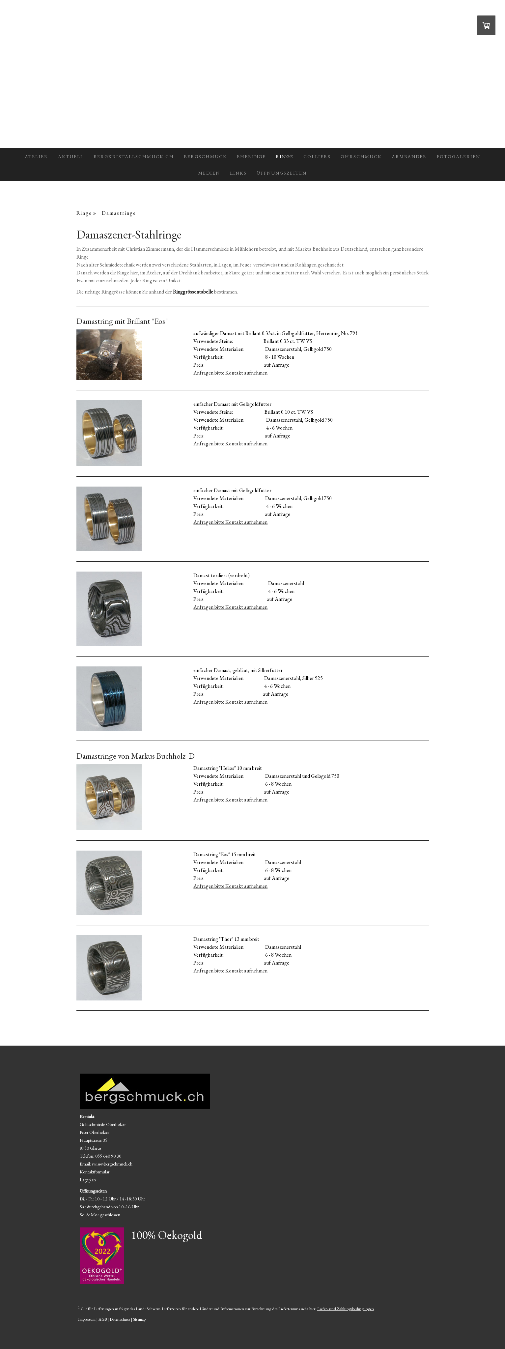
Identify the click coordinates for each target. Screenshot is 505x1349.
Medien (209, 173)
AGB (102, 1319)
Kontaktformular (94, 1172)
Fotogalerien (458, 156)
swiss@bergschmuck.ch (112, 1164)
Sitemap (139, 1319)
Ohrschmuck (361, 156)
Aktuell (71, 156)
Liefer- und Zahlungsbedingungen (345, 1308)
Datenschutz (120, 1319)
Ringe (285, 156)
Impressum (87, 1319)
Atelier (36, 156)
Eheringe (251, 156)
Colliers (317, 156)
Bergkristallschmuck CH (134, 156)
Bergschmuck (205, 156)
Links (238, 173)
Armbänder (409, 156)
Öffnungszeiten (282, 173)
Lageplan (88, 1180)
